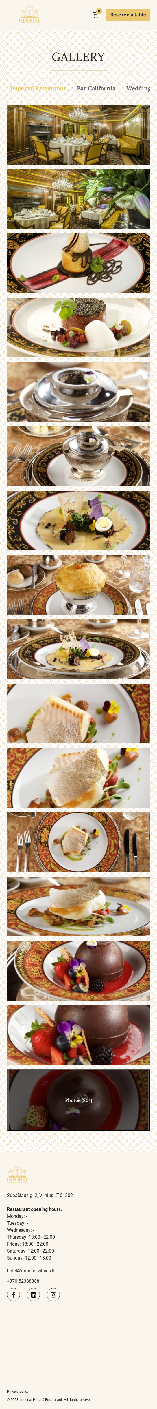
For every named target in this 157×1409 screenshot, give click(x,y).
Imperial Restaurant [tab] (38, 88)
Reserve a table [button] (128, 14)
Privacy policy (18, 1392)
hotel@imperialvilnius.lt (31, 1270)
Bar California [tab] (96, 88)
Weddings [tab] (140, 88)
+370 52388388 (23, 1281)
